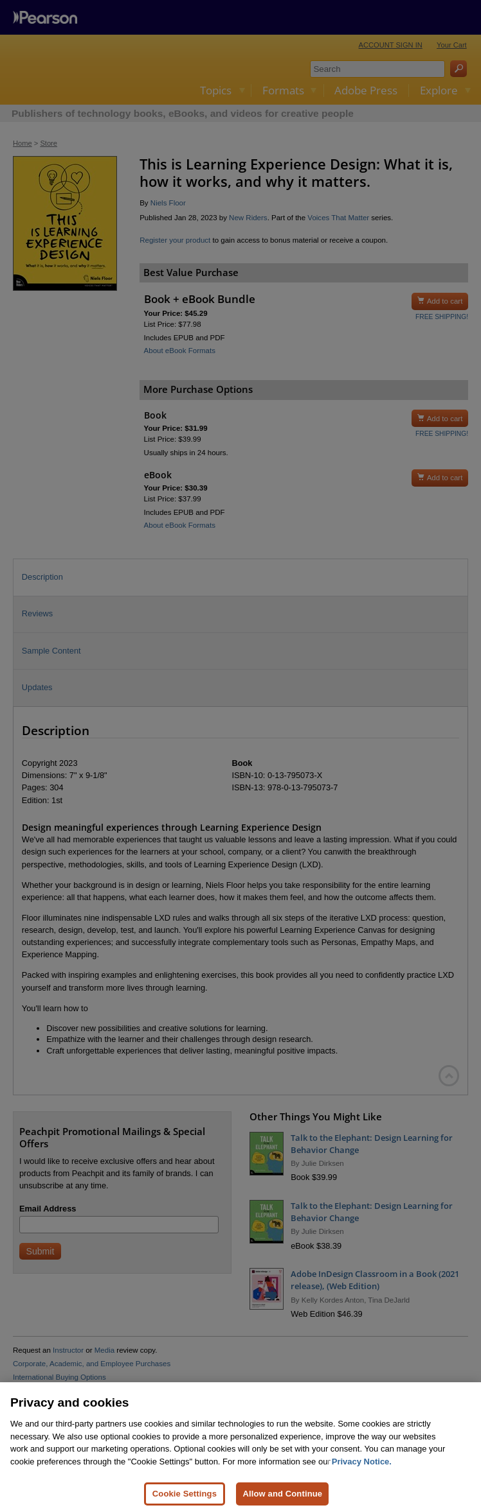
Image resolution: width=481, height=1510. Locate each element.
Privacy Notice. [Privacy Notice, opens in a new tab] (362, 1468)
